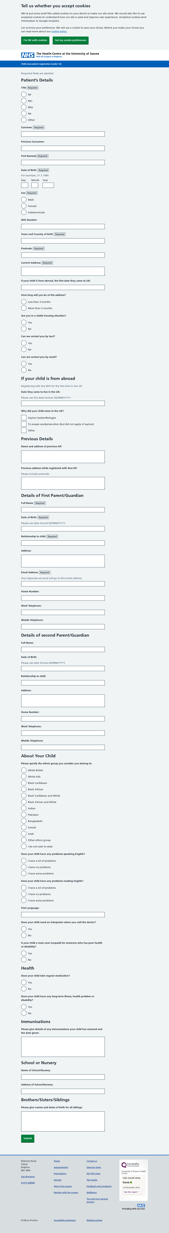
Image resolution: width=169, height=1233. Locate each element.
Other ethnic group (39, 840)
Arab (31, 833)
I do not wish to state (40, 846)
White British (35, 770)
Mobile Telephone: (32, 620)
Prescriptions (60, 1173)
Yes (30, 322)
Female (32, 206)
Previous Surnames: (32, 141)
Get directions (28, 1176)
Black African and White (42, 802)
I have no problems (39, 867)
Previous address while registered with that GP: (49, 468)
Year (45, 180)
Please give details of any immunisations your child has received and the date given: (61, 1031)
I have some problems (41, 873)
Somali (32, 827)
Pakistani (33, 814)
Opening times (94, 1167)
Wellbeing (92, 1192)
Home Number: (30, 591)
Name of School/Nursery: (36, 1070)
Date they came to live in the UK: (40, 391)
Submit (28, 1138)
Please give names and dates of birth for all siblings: (52, 1107)
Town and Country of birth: (43, 234)
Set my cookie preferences (70, 40)
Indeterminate (36, 212)
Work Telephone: (31, 605)
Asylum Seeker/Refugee (42, 417)
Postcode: (32, 248)
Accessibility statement (65, 1220)
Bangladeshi (35, 821)
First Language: (30, 907)
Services (57, 1180)
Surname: (32, 127)
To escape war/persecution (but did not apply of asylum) (61, 424)
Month (35, 180)
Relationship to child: (39, 536)
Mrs (30, 100)
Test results (92, 1180)
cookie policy (59, 31)
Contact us (92, 1161)
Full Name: (33, 503)
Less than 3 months (39, 301)
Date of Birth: (35, 517)
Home (57, 1161)
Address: (26, 550)
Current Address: (37, 263)
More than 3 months (40, 308)
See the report (130, 1192)
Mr (29, 94)
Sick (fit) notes (93, 1173)
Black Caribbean (37, 783)
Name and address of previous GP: (41, 446)
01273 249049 (28, 1183)
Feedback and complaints (99, 1186)
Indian (32, 808)
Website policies (94, 1220)
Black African (35, 789)
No (29, 328)
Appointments (61, 1167)
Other (31, 119)
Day (23, 180)
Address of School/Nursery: (37, 1084)
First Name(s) (34, 156)
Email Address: (35, 572)
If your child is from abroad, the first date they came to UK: (56, 280)
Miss (30, 107)
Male (31, 199)
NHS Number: (29, 219)
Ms (29, 113)
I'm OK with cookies (35, 40)
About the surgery (63, 1186)
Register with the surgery (66, 1192)
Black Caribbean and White (44, 795)
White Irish (34, 776)
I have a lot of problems (42, 860)
